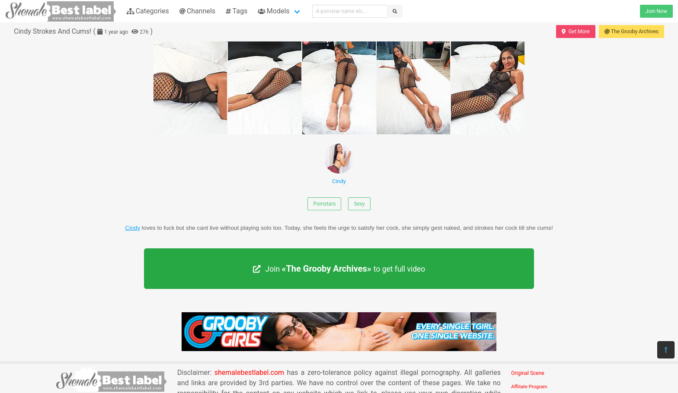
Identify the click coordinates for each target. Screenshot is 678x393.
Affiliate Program (529, 387)
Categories (148, 11)
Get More (575, 32)
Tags (236, 11)
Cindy (339, 163)
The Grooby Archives (631, 32)
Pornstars (324, 204)
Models (273, 11)
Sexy (359, 204)
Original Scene (527, 373)
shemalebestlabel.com (249, 372)
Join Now (656, 11)
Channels (197, 11)
